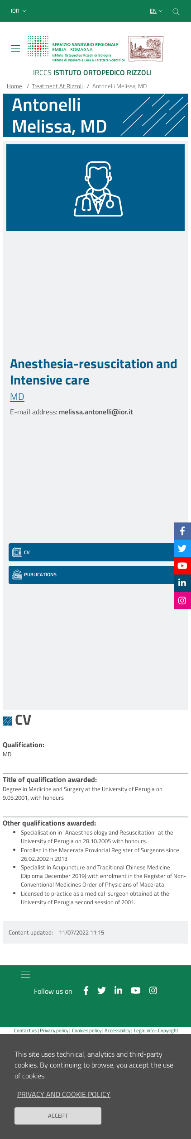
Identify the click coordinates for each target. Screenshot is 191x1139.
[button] (20, 11)
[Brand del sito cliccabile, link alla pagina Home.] (95, 57)
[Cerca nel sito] (176, 10)
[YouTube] (182, 565)
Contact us (25, 1030)
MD (17, 396)
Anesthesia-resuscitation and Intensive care (93, 371)
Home (14, 85)
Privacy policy (54, 1030)
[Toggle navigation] (15, 48)
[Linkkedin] (182, 582)
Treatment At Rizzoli (57, 85)
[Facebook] (182, 530)
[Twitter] (182, 548)
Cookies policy (86, 1030)
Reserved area (97, 1038)
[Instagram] (182, 600)
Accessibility (117, 1030)
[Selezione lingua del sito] (157, 11)
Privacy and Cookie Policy (63, 1101)
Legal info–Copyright (156, 1030)
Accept (58, 1123)
